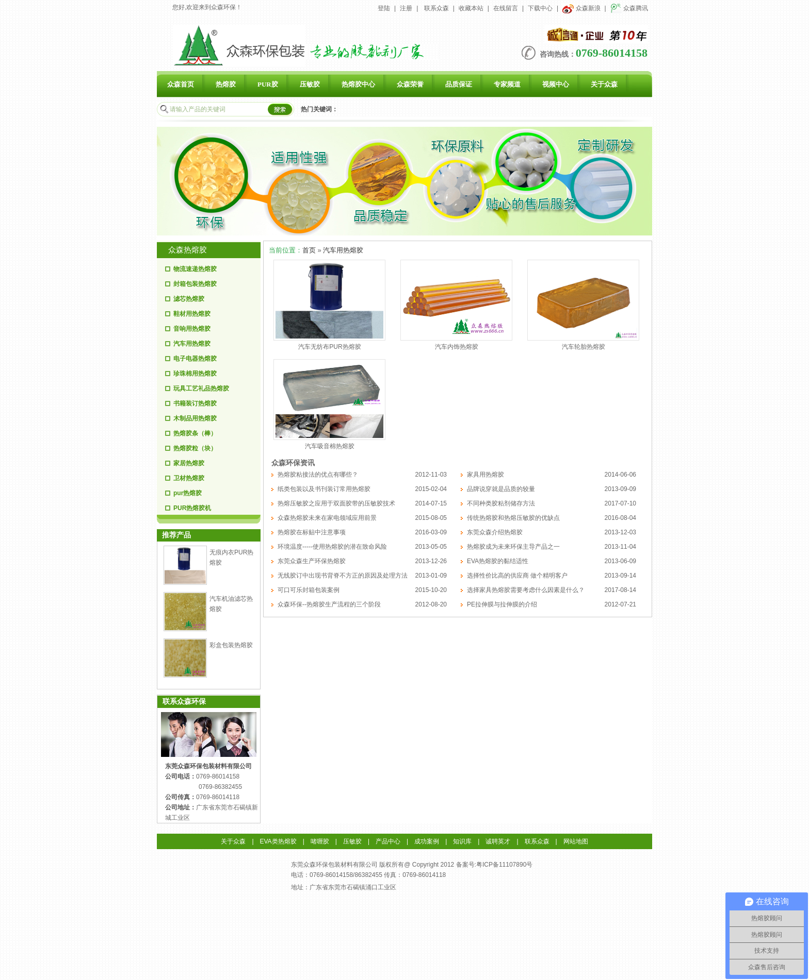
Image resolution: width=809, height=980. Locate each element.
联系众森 (436, 8)
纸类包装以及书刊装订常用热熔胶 (324, 489)
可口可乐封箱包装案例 (308, 590)
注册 (406, 8)
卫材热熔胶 (188, 478)
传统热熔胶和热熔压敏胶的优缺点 (513, 517)
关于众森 (604, 84)
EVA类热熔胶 (278, 841)
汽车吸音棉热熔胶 (329, 446)
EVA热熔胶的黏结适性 (497, 561)
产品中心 (388, 841)
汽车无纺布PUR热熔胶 (329, 346)
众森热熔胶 (187, 250)
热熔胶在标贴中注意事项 (312, 532)
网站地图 (575, 841)
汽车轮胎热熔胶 (583, 346)
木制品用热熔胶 (195, 418)
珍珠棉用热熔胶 (195, 373)
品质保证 (458, 84)
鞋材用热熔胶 (192, 313)
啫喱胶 (320, 841)
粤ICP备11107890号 (504, 864)
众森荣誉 (410, 84)
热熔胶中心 (358, 84)
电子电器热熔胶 (195, 358)
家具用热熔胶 (485, 474)
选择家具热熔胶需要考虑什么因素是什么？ (526, 590)
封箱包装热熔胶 (195, 284)
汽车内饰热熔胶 (456, 346)
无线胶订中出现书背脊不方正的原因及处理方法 (343, 575)
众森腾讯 (629, 8)
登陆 (384, 8)
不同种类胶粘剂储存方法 (501, 503)
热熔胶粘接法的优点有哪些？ (318, 474)
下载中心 (540, 8)
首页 (309, 250)
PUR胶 (267, 84)
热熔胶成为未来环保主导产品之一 (513, 546)
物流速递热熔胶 (195, 269)
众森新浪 (581, 8)
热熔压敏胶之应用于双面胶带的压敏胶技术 (336, 503)
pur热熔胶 (187, 493)
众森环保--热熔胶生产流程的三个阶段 (329, 604)
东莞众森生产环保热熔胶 (312, 561)
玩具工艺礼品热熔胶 (201, 388)
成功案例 (426, 841)
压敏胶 (310, 84)
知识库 (462, 841)
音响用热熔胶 (192, 328)
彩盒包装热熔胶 (231, 645)
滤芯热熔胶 (188, 298)
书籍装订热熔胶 (195, 403)
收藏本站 (471, 8)
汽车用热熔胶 (192, 343)
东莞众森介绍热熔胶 (495, 532)
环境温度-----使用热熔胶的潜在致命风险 (332, 546)
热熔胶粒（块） (195, 448)
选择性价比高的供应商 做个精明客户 (517, 575)
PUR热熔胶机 (192, 508)
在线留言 (505, 8)
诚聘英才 (498, 841)
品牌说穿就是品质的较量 (501, 489)
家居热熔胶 (188, 463)
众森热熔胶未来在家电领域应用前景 (327, 517)
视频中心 (555, 84)
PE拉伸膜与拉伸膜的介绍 (502, 604)
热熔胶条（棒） (195, 433)
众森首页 (180, 84)
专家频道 (507, 84)
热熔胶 (226, 84)
